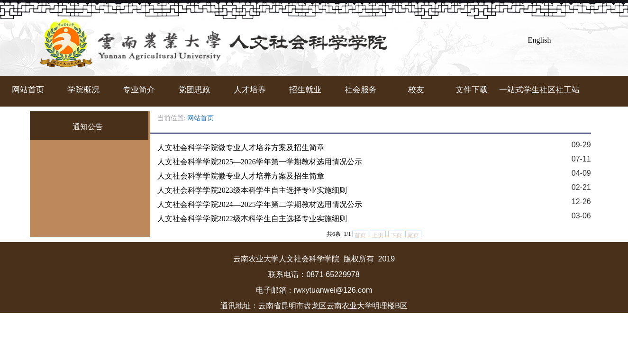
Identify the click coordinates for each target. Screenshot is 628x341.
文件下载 (471, 89)
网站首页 (28, 89)
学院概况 (83, 89)
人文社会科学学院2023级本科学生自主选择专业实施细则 (252, 190)
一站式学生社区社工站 (527, 89)
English (539, 40)
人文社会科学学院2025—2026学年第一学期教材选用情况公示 (259, 162)
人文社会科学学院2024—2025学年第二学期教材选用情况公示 (259, 204)
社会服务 (361, 89)
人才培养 (250, 89)
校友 (416, 89)
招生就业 (305, 89)
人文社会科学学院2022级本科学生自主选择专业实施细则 (252, 219)
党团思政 (194, 89)
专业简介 (139, 89)
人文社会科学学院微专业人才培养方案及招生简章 (240, 148)
